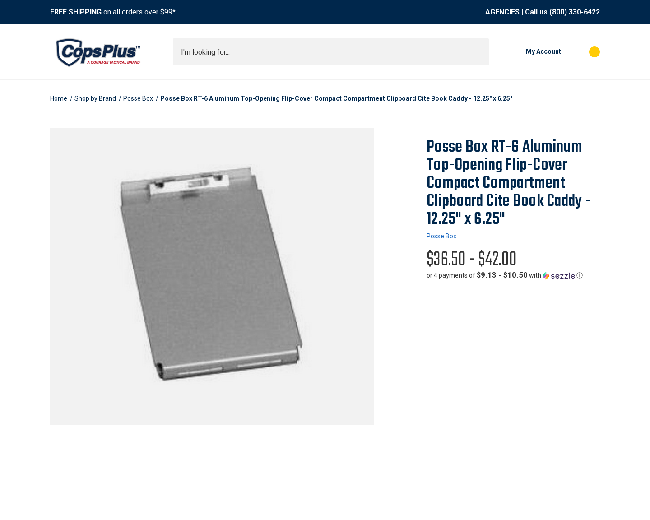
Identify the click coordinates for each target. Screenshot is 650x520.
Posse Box (441, 236)
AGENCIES (502, 12)
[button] (505, 275)
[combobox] (331, 51)
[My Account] (529, 52)
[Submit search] (479, 51)
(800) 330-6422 (574, 12)
